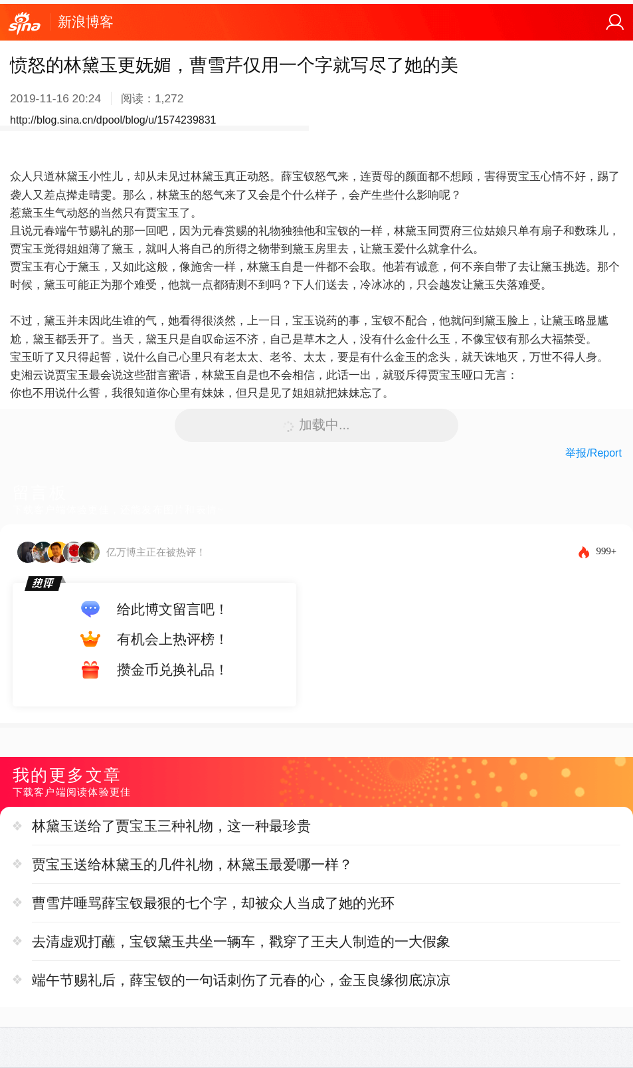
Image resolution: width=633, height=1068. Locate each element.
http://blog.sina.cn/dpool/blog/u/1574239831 (113, 120)
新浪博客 (86, 21)
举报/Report (593, 453)
